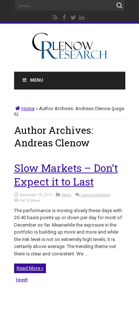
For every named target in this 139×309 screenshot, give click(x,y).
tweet (22, 279)
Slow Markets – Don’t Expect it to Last (66, 175)
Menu (32, 80)
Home (24, 108)
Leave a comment (95, 195)
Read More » (30, 268)
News (67, 195)
